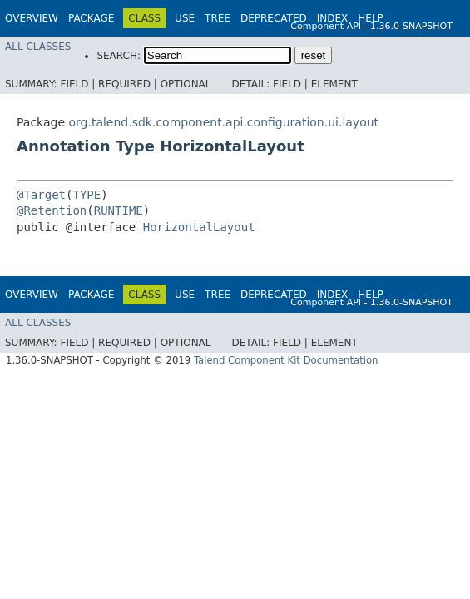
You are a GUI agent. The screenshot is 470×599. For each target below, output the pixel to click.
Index (333, 18)
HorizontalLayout (199, 227)
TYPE (86, 194)
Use (185, 18)
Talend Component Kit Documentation (286, 360)
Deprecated (273, 18)
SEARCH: (118, 56)
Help (370, 18)
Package (91, 18)
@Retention (52, 210)
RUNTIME (118, 210)
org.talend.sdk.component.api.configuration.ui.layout (223, 122)
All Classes (38, 46)
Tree (217, 18)
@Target (41, 194)
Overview (31, 18)
